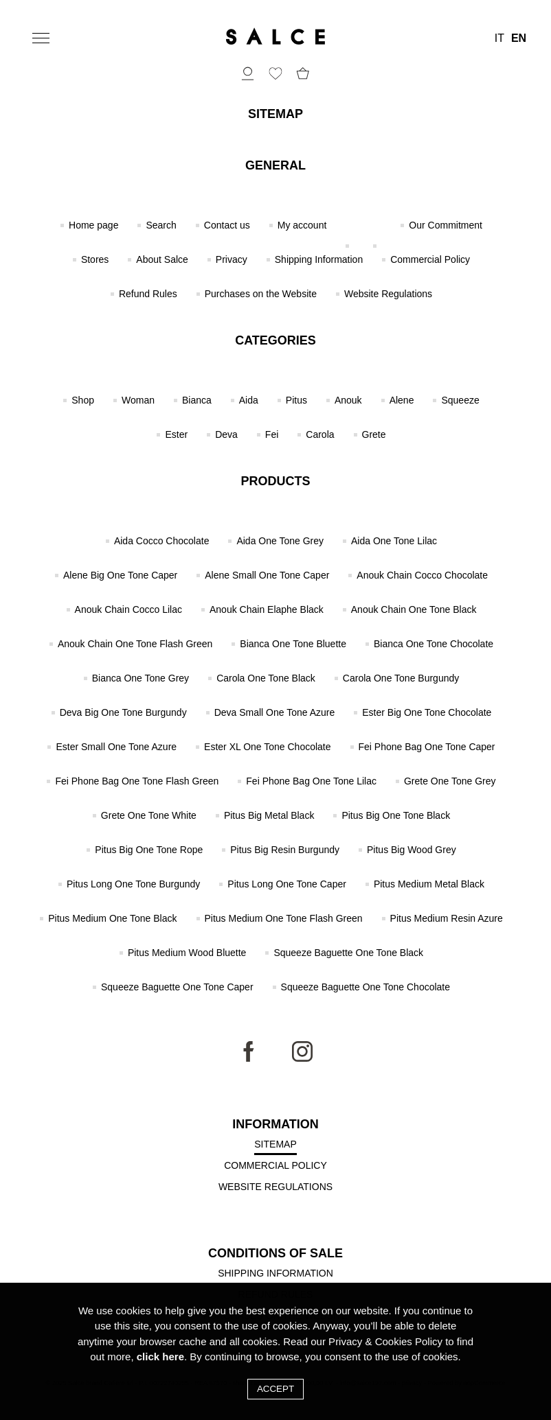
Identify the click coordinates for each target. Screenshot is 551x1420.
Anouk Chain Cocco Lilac (128, 609)
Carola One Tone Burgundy (401, 678)
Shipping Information (319, 259)
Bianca (197, 400)
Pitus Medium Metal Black (429, 883)
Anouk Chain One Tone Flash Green (135, 643)
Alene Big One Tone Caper (120, 575)
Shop (82, 400)
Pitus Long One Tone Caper (286, 883)
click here (160, 1356)
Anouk (348, 400)
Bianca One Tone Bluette (293, 643)
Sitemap (275, 1144)
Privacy (231, 259)
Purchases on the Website (261, 293)
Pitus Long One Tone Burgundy (133, 883)
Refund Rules (148, 293)
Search (161, 225)
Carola (320, 434)
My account (302, 225)
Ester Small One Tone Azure (116, 746)
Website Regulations (388, 293)
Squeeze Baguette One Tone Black (348, 952)
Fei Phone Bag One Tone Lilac (311, 781)
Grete (374, 434)
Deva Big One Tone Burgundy (123, 712)
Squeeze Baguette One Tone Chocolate (365, 986)
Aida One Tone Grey (280, 540)
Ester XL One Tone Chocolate (267, 746)
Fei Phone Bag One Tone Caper (427, 746)
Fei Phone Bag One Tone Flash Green (136, 781)
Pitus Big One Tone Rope (149, 849)
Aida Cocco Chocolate (162, 540)
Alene (402, 400)
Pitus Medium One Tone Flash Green (284, 918)
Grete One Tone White (148, 815)
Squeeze (460, 400)
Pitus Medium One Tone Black (112, 918)
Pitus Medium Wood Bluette (187, 952)
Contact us (227, 225)
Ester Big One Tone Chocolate (426, 712)
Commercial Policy (430, 259)
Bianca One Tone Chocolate (433, 643)
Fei (271, 434)
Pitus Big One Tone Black (395, 815)
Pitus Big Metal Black (269, 815)
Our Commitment (445, 225)
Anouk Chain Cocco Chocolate (422, 575)
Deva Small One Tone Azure (274, 712)
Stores (95, 259)
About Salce (162, 259)
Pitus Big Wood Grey (411, 849)
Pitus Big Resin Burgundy (284, 849)
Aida (248, 400)
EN (518, 38)
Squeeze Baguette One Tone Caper (177, 986)
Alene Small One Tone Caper (267, 575)
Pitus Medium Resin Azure (446, 918)
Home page (93, 225)
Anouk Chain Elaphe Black (267, 609)
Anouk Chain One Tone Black (414, 609)
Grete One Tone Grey (450, 781)
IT (499, 38)
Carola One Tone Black (265, 678)
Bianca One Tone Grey (140, 678)
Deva (226, 434)
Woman (138, 400)
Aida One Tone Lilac (394, 540)
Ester (176, 434)
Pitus (296, 400)
